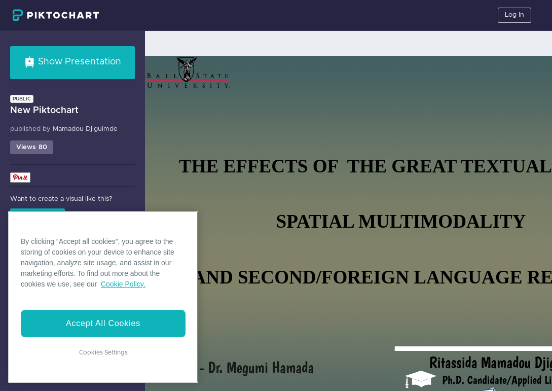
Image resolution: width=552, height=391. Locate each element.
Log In (514, 15)
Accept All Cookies (103, 323)
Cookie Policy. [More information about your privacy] (123, 284)
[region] (103, 297)
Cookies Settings (103, 352)
